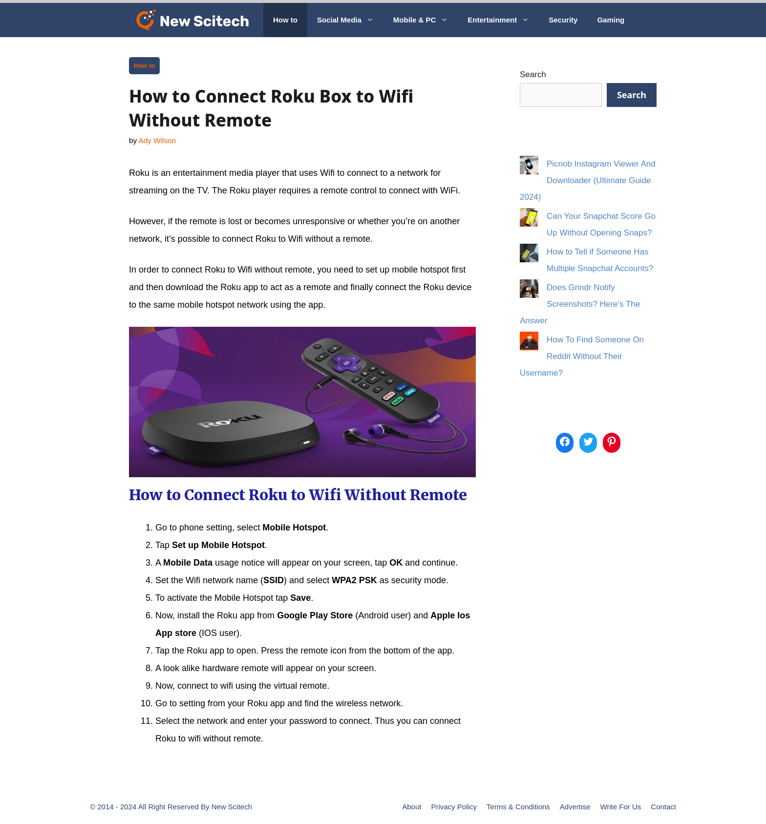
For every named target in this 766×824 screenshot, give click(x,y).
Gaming (610, 20)
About (411, 807)
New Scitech (232, 807)
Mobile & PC (425, 20)
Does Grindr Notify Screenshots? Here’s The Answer (580, 304)
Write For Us (620, 807)
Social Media (350, 20)
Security (563, 20)
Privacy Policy (453, 807)
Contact (663, 807)
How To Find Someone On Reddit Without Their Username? (582, 356)
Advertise (575, 807)
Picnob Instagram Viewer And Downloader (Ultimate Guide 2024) (588, 180)
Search (533, 74)
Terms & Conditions (518, 807)
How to (285, 20)
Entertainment (503, 20)
